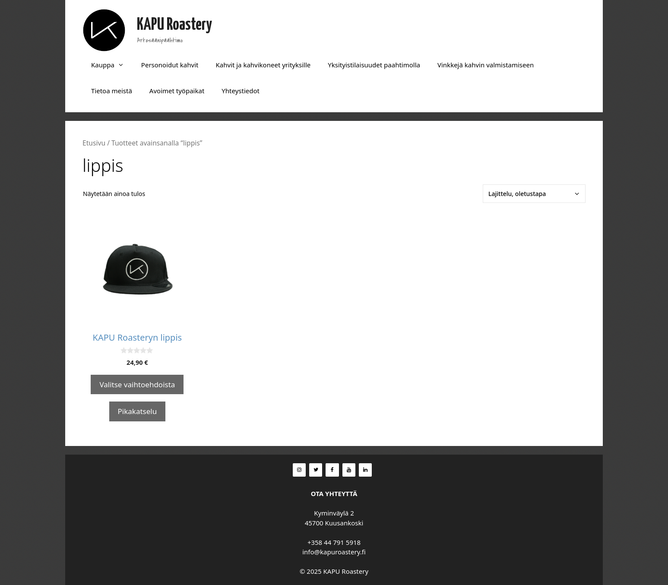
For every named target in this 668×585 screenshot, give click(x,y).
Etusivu (93, 143)
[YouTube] (348, 470)
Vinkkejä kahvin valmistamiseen (485, 64)
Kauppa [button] (112, 65)
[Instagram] (299, 470)
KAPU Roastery (174, 25)
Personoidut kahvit (170, 64)
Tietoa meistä (111, 90)
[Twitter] (315, 470)
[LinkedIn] (365, 470)
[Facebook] (332, 470)
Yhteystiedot (241, 90)
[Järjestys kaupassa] (534, 193)
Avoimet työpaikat (176, 90)
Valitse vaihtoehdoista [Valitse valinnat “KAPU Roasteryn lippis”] (137, 384)
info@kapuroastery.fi (334, 551)
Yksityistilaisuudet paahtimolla (374, 64)
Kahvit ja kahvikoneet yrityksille (262, 64)
